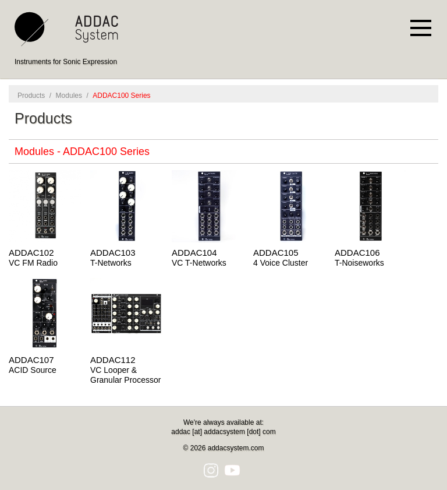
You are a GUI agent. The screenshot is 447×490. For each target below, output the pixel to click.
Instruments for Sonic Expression (66, 62)
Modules (69, 95)
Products (31, 95)
